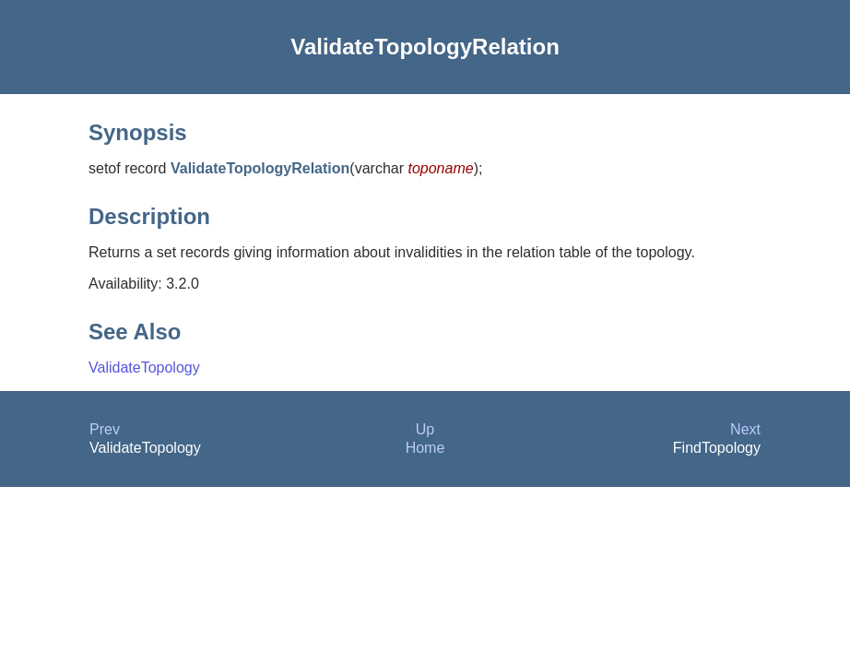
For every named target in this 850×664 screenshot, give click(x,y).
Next (745, 429)
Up (425, 429)
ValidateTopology (144, 367)
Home (425, 448)
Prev (104, 429)
